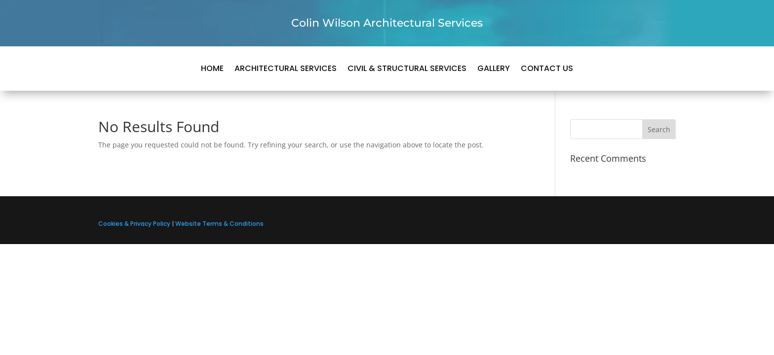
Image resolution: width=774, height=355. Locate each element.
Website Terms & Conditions (219, 223)
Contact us (547, 69)
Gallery (493, 69)
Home (212, 69)
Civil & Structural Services (407, 69)
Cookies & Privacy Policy (134, 223)
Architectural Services (285, 69)
